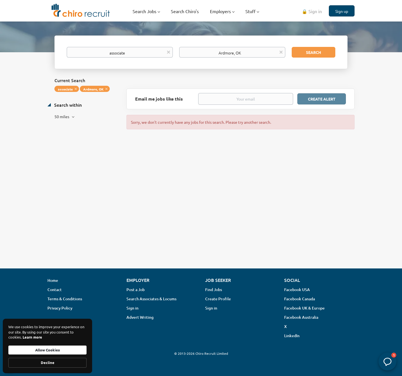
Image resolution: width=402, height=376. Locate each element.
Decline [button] (47, 362)
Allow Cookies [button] (47, 350)
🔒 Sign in (312, 11)
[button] (387, 361)
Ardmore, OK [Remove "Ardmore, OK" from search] (93, 89)
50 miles (62, 116)
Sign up (341, 11)
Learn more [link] (32, 337)
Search (313, 52)
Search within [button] (67, 105)
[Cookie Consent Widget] (47, 346)
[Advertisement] (201, 220)
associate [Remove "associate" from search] (65, 89)
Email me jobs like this (159, 99)
